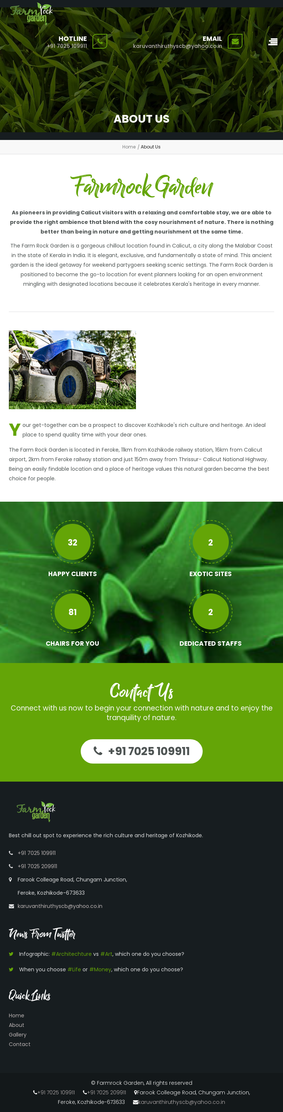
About (16, 1025)
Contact (20, 1044)
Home (129, 147)
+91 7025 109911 (67, 46)
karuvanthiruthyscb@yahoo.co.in (177, 46)
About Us (151, 147)
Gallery (18, 1034)
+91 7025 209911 (37, 866)
